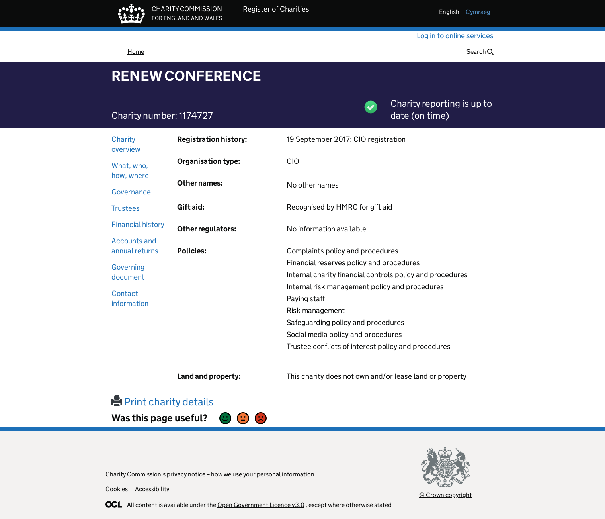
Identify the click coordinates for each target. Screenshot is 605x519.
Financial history (137, 224)
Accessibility (152, 489)
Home (135, 51)
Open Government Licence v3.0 (260, 505)
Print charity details (162, 401)
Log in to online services (455, 35)
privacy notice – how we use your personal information (240, 474)
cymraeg (478, 12)
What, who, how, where (130, 170)
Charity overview (126, 144)
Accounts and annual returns (134, 245)
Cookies (116, 489)
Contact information (129, 298)
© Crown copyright (445, 495)
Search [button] (480, 51)
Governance (131, 191)
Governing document (127, 272)
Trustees (125, 208)
